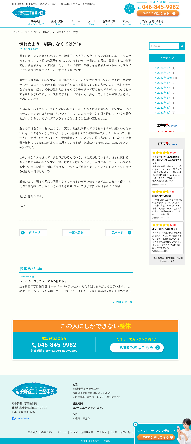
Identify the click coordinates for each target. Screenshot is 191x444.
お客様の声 (87, 432)
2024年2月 (164, 67)
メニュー (62, 432)
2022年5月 (164, 107)
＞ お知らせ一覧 (122, 302)
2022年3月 (164, 112)
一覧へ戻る (76, 232)
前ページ (34, 232)
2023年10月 (164, 77)
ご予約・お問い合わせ (122, 432)
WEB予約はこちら (156, 13)
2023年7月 (164, 87)
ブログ (74, 432)
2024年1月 (164, 72)
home (15, 32)
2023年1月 (164, 102)
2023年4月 (164, 92)
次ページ (117, 232)
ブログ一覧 (31, 32)
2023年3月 (164, 97)
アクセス (102, 432)
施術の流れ (47, 432)
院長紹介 (33, 432)
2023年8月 (164, 82)
